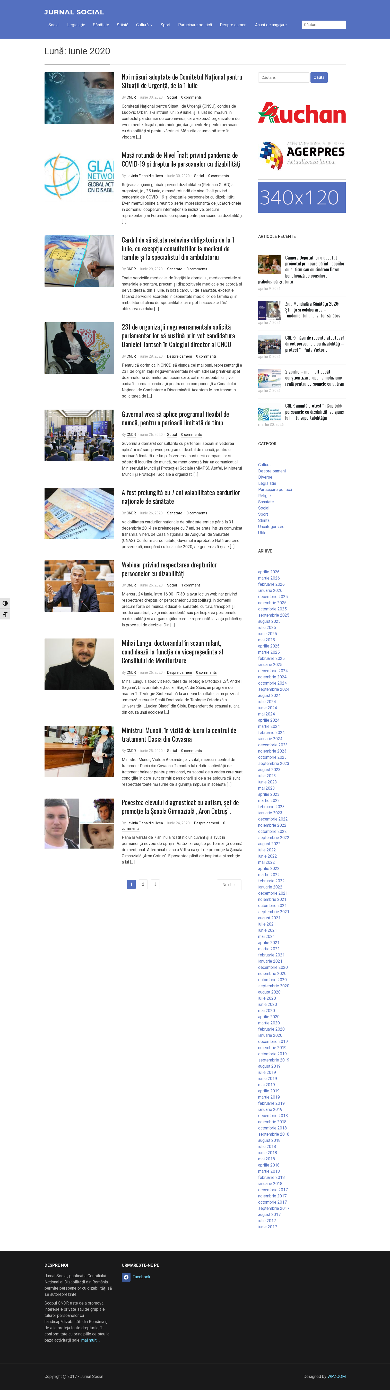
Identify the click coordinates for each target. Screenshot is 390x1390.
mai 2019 (266, 1084)
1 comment (190, 585)
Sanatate (174, 269)
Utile (262, 532)
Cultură (142, 24)
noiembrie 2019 (272, 1047)
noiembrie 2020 (272, 973)
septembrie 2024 (273, 689)
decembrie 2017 (273, 1189)
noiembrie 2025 (272, 602)
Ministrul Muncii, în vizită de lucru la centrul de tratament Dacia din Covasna (179, 734)
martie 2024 (269, 726)
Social (53, 24)
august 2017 (269, 1214)
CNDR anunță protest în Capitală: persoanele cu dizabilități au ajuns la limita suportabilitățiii (314, 411)
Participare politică (195, 24)
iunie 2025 (267, 633)
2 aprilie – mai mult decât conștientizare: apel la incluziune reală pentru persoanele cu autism (314, 377)
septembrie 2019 (273, 1060)
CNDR (131, 97)
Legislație (76, 24)
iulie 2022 (267, 850)
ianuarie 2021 (270, 961)
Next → (229, 884)
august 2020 (269, 992)
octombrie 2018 (272, 1128)
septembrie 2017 (273, 1208)
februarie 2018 (271, 1177)
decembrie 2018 (273, 1115)
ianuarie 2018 (270, 1183)
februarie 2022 (271, 880)
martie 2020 (269, 1023)
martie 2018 (269, 1171)
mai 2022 (266, 862)
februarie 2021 (271, 955)
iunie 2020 (267, 1004)
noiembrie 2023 (272, 751)
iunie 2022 (267, 856)
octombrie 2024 (272, 683)
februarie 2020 (271, 1029)
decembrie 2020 (273, 967)
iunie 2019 (267, 1078)
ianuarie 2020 (270, 1035)
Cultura (264, 464)
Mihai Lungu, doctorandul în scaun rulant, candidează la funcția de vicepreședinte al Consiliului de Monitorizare (172, 651)
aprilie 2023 (269, 794)
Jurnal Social (74, 12)
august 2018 (269, 1140)
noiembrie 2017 (272, 1196)
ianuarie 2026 (270, 590)
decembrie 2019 (273, 1041)
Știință (122, 24)
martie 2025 (269, 652)
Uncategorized (271, 526)
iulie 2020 (267, 998)
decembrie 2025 (273, 596)
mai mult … (90, 1340)
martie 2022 (269, 874)
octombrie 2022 (272, 831)
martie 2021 (269, 948)
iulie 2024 (267, 701)
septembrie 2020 (273, 985)
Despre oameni (233, 24)
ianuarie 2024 (270, 738)
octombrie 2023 (272, 757)
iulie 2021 (267, 924)
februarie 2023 (271, 806)
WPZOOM (336, 1376)
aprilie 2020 (269, 1016)
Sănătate (101, 24)
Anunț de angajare (271, 24)
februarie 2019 (271, 1103)
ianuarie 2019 (270, 1109)
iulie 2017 (267, 1220)
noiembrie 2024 (272, 677)
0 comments (191, 97)
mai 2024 (266, 714)
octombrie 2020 (272, 979)
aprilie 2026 (269, 571)
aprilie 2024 (269, 720)
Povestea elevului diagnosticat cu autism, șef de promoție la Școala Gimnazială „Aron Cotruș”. (180, 806)
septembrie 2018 (273, 1134)
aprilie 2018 (269, 1165)
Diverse (265, 477)
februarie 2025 (271, 658)
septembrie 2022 (273, 837)
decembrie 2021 (273, 893)
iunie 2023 (267, 782)
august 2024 (269, 695)
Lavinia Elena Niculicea (145, 176)
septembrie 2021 (273, 911)
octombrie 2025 (272, 609)
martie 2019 (269, 1097)
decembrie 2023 (273, 745)
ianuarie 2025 (270, 664)
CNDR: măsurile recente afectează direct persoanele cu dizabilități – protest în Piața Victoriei (314, 343)
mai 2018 (266, 1158)
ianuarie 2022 (270, 887)
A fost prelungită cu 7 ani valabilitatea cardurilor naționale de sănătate (181, 496)
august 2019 (269, 1066)
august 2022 (269, 843)
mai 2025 (266, 639)
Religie (264, 495)
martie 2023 (269, 800)
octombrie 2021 (272, 905)
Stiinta (264, 520)
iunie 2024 (267, 707)
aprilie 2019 (269, 1091)
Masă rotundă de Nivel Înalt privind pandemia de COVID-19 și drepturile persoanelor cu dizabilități (181, 159)
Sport (165, 24)
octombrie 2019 (272, 1053)
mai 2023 (266, 788)
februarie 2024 (271, 732)
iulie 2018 (267, 1146)
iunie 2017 (267, 1226)
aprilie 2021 (269, 942)
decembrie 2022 (273, 819)
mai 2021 (266, 936)
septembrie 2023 (273, 763)
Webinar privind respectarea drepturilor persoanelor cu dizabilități (169, 568)
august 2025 (269, 621)
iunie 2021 (267, 930)
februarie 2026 (271, 584)
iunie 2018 (267, 1152)
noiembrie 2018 (272, 1121)
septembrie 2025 (273, 615)
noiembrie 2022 (272, 825)
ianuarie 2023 (270, 812)
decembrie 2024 (273, 670)
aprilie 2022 (269, 868)
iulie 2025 (267, 627)
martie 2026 (269, 578)
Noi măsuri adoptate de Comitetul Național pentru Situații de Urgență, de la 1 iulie (182, 81)
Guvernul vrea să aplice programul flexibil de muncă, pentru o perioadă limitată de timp (175, 418)
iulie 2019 (267, 1072)
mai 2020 (266, 1010)
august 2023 (269, 769)
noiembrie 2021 (272, 899)
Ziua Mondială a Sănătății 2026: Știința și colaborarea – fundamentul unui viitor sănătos (312, 309)
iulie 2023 (267, 775)
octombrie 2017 (272, 1202)
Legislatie (267, 483)
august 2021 (269, 918)
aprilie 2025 (269, 646)
